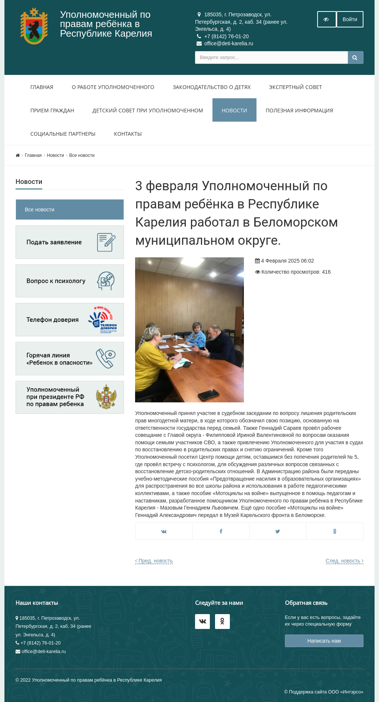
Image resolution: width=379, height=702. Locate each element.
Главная (41, 86)
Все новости (81, 155)
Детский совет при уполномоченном (148, 110)
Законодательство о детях (212, 86)
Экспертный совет (295, 86)
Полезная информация (299, 110)
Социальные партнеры (62, 133)
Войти (350, 19)
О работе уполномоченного (113, 86)
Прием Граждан (52, 110)
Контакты (128, 133)
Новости (234, 110)
